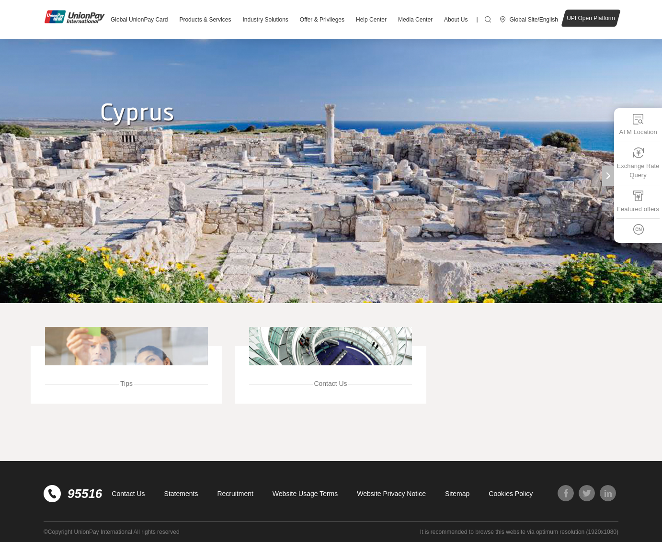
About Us (456, 19)
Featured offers (638, 201)
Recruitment (235, 493)
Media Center (415, 19)
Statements (181, 493)
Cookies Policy (511, 493)
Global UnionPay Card (139, 19)
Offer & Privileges (322, 19)
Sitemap (457, 493)
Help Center (371, 19)
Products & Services (205, 19)
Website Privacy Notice (391, 493)
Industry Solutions (265, 19)
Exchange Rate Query (638, 163)
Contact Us (128, 493)
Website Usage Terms (305, 493)
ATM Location (638, 124)
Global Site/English (534, 19)
